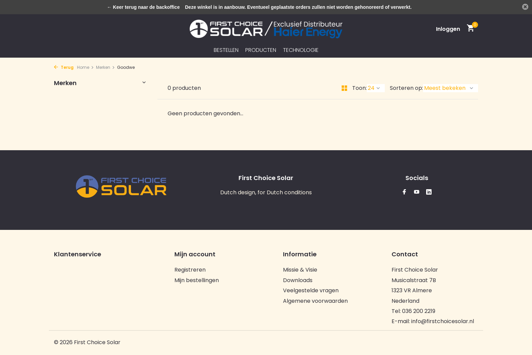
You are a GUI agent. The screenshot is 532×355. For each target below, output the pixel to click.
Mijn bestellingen (196, 280)
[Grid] (344, 88)
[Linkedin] (429, 192)
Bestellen (226, 50)
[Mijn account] (448, 29)
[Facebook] (404, 192)
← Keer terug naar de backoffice (143, 7)
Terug (64, 67)
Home (85, 67)
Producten (260, 50)
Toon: (359, 88)
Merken (105, 67)
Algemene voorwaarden (315, 301)
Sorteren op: (406, 88)
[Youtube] (416, 192)
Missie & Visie (300, 270)
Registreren (190, 270)
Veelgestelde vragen (311, 290)
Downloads (297, 280)
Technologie (301, 50)
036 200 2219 (418, 311)
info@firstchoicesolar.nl (442, 321)
